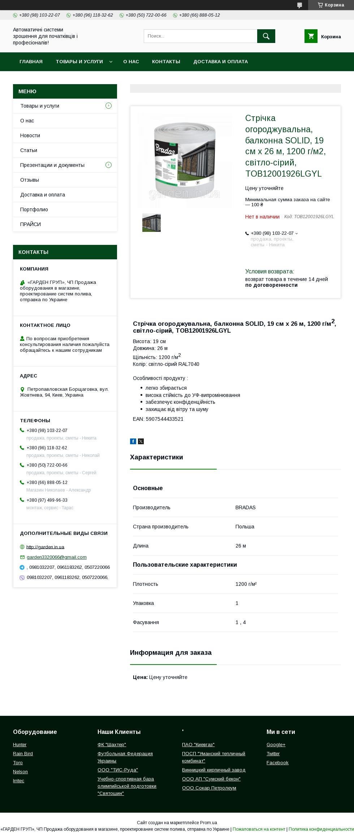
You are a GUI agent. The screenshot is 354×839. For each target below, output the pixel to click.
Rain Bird (23, 753)
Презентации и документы (52, 165)
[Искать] (266, 36)
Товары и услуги (79, 61)
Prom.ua (208, 822)
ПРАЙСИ (30, 224)
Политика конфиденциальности (321, 829)
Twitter (273, 753)
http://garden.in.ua (45, 546)
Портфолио (34, 209)
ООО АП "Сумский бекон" (211, 779)
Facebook (278, 762)
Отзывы (29, 180)
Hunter (19, 744)
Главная (31, 61)
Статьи (28, 150)
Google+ (276, 744)
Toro (18, 762)
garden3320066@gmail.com (57, 557)
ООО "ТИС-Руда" (118, 770)
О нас (131, 61)
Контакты (166, 61)
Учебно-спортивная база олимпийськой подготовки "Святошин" (127, 786)
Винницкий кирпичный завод (214, 770)
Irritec (18, 780)
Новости (30, 135)
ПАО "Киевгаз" (198, 744)
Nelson (20, 771)
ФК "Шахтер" (112, 744)
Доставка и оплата (220, 61)
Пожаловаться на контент (259, 829)
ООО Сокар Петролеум (209, 788)
